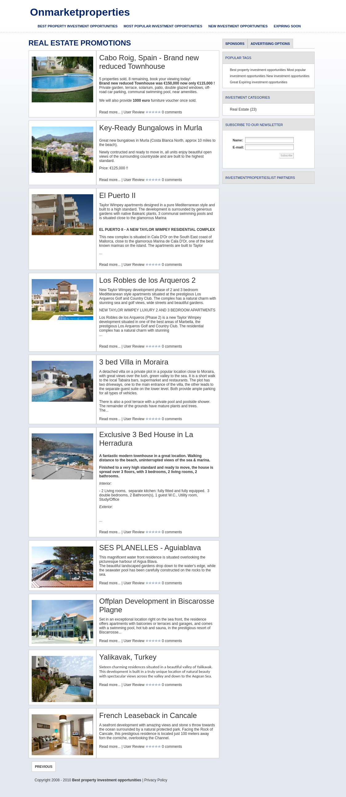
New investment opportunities (238, 26)
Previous (44, 766)
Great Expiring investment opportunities (259, 82)
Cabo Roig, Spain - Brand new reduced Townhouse (149, 61)
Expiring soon (287, 26)
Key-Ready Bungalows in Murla (150, 128)
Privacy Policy (155, 780)
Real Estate (239, 109)
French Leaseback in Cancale (148, 715)
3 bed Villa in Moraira (134, 362)
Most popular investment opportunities (163, 26)
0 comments (172, 112)
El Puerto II (117, 195)
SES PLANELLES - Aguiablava (150, 547)
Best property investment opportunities (78, 26)
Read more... (110, 112)
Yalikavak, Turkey (128, 657)
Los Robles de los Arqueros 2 (147, 280)
